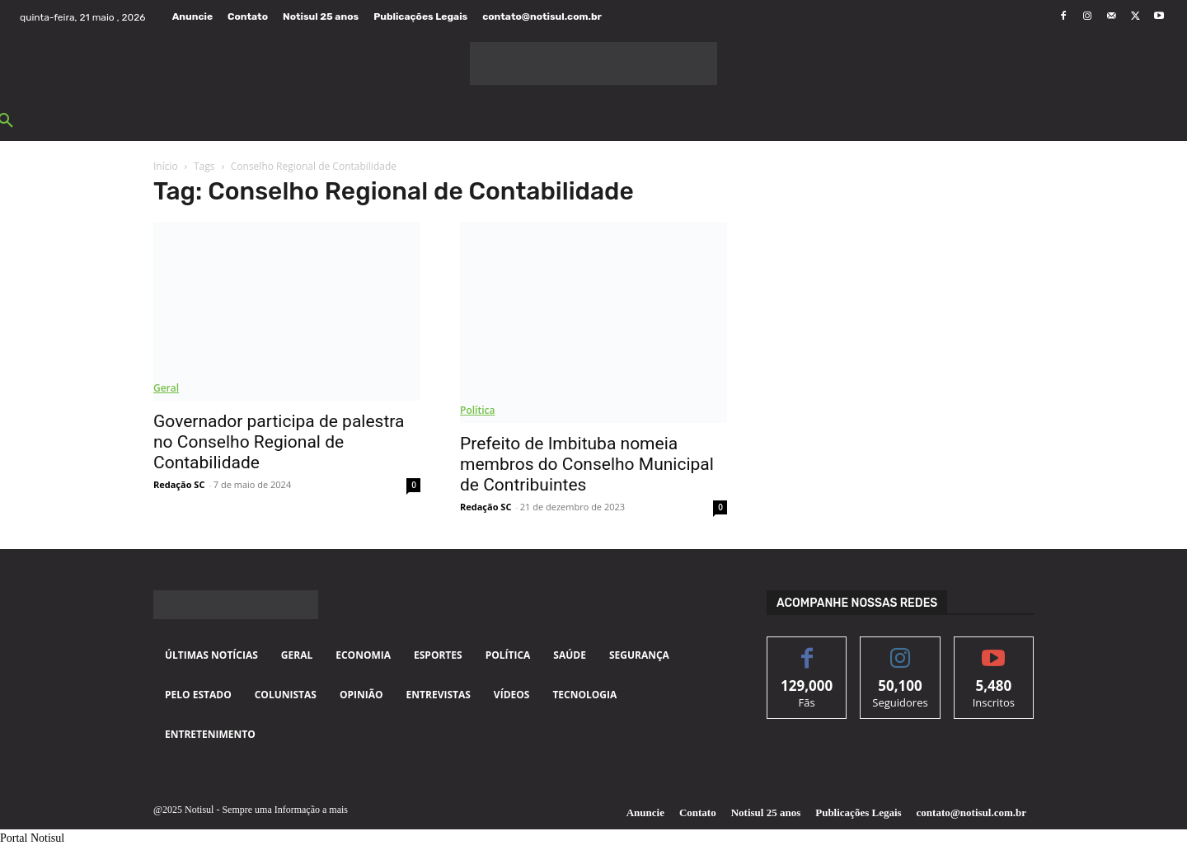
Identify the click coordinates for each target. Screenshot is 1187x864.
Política (477, 410)
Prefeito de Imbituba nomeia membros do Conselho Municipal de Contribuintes (587, 464)
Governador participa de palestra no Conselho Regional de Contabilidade (278, 441)
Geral (166, 388)
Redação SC (178, 484)
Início (165, 166)
